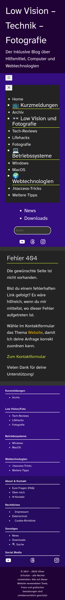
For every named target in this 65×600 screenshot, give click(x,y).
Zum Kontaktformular (26, 356)
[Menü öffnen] (8, 78)
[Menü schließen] (8, 88)
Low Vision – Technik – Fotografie (31, 25)
